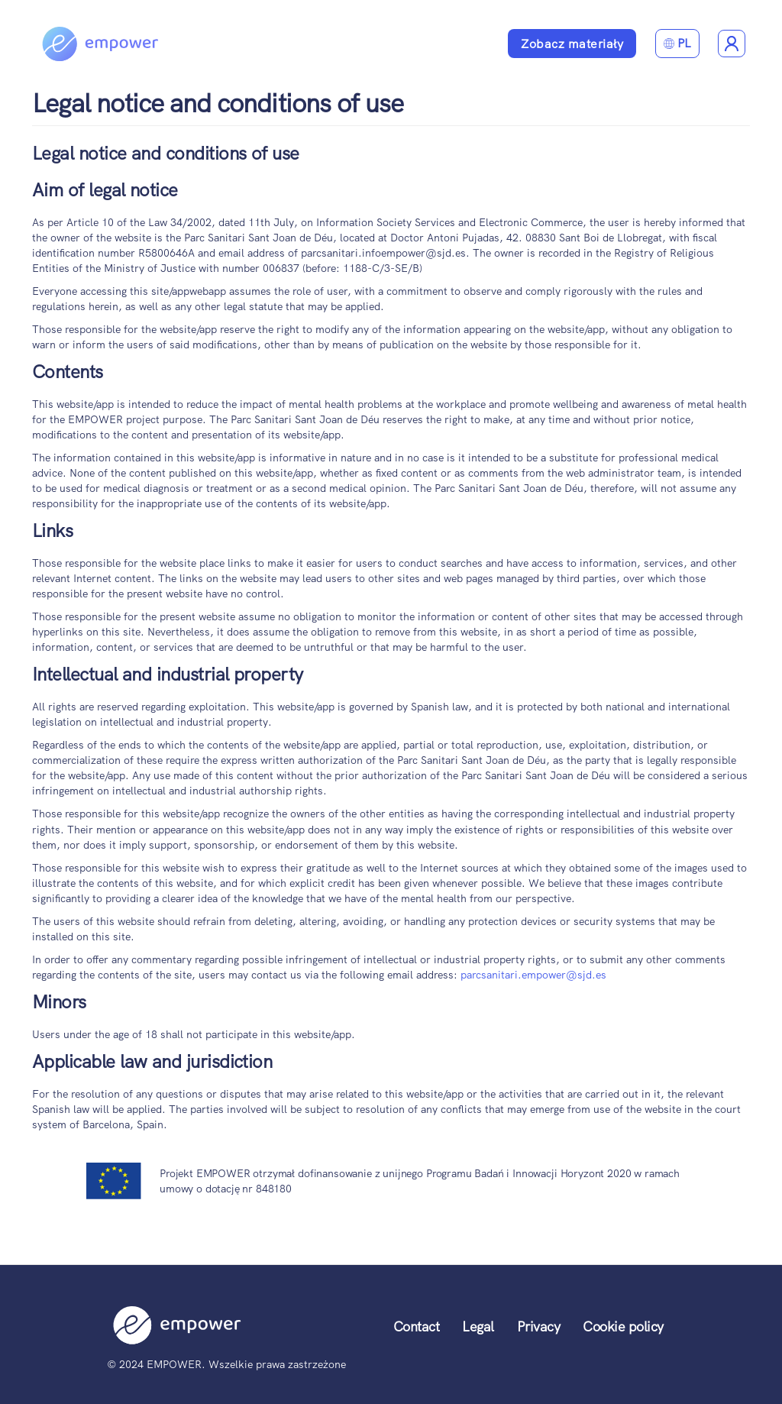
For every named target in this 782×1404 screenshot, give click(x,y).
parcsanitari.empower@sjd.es (533, 975)
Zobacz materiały (572, 44)
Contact (416, 1326)
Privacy (539, 1326)
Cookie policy (623, 1326)
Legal (478, 1326)
